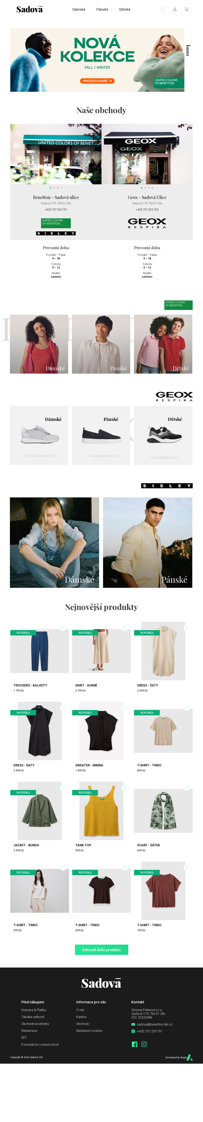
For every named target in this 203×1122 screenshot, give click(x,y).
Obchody (82, 1023)
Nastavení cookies (89, 1030)
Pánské (102, 10)
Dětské (124, 10)
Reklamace (29, 1030)
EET (24, 1037)
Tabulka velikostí (32, 1017)
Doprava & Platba (33, 1010)
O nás (80, 1010)
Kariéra (81, 1017)
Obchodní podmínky (35, 1023)
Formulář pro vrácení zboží (40, 1044)
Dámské (79, 10)
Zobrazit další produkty (101, 949)
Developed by (174, 1057)
